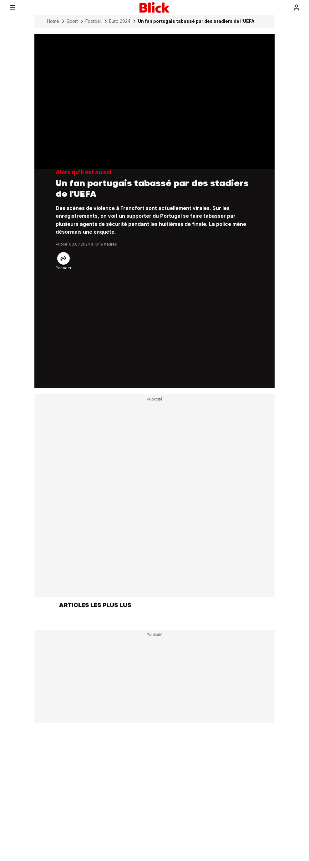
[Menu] (12, 7)
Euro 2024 (119, 21)
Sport (72, 21)
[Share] (63, 258)
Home (53, 21)
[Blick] (154, 7)
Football (93, 21)
